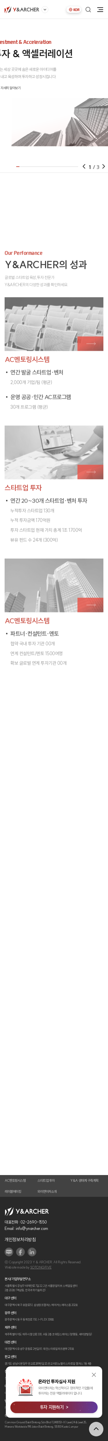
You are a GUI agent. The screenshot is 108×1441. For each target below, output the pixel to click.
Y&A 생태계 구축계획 (84, 1180)
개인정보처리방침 (20, 1239)
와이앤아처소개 (47, 1191)
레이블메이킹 (13, 1191)
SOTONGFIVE (41, 1267)
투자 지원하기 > (54, 1407)
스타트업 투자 (46, 1180)
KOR (73, 9)
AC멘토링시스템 (15, 1180)
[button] (92, 166)
